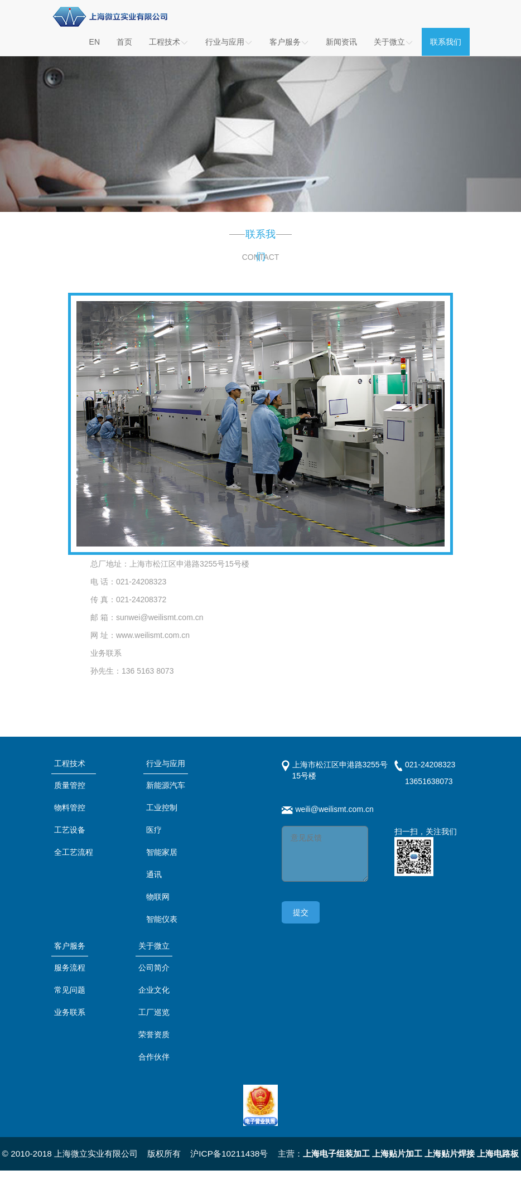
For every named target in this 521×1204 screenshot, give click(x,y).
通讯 (154, 874)
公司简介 (154, 967)
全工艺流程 (73, 852)
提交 (300, 912)
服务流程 (69, 967)
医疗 (154, 829)
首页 (124, 41)
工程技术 (169, 41)
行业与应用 (165, 763)
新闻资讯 (341, 41)
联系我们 (445, 41)
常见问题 (69, 989)
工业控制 (161, 807)
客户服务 (69, 945)
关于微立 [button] (393, 41)
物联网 (158, 896)
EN (94, 41)
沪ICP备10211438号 (229, 1153)
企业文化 (154, 989)
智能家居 (161, 852)
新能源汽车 (165, 785)
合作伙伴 (154, 1056)
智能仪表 (161, 919)
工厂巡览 (154, 1012)
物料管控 (69, 807)
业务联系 (69, 1012)
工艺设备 (69, 829)
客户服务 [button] (289, 41)
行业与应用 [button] (229, 41)
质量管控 (69, 785)
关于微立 (154, 945)
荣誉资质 (154, 1034)
